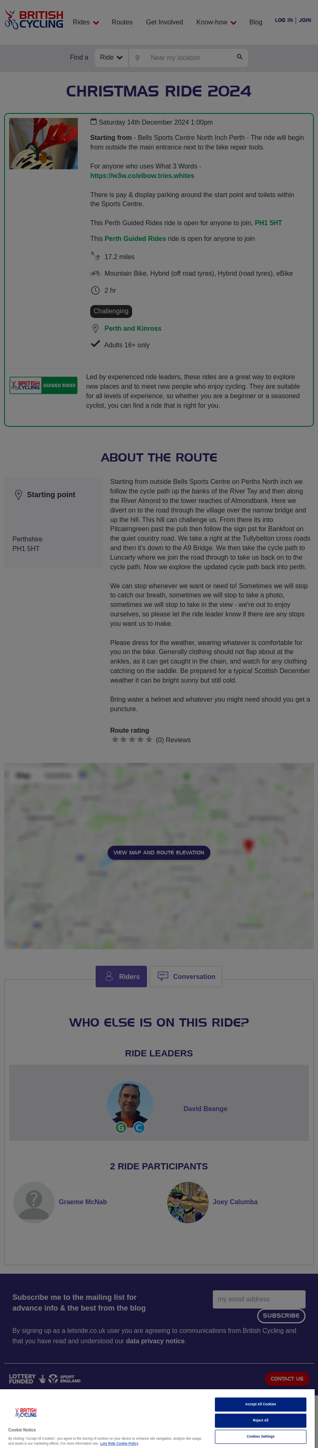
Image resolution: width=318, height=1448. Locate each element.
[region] (157, 1418)
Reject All (261, 1420)
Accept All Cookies (260, 1404)
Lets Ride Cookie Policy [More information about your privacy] (119, 1444)
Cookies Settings (261, 1436)
